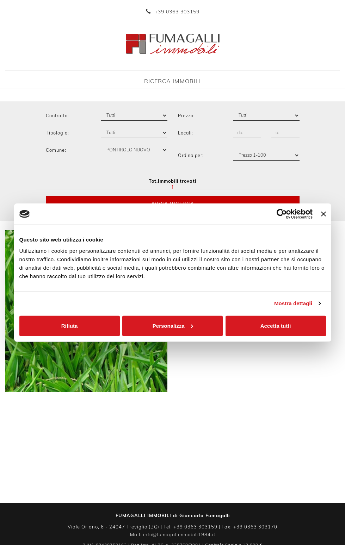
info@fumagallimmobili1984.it (179, 534)
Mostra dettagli (293, 303)
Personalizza (173, 325)
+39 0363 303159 (177, 11)
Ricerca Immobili (172, 80)
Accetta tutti (275, 325)
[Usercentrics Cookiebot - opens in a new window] (282, 214)
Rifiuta (69, 325)
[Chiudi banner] (323, 214)
